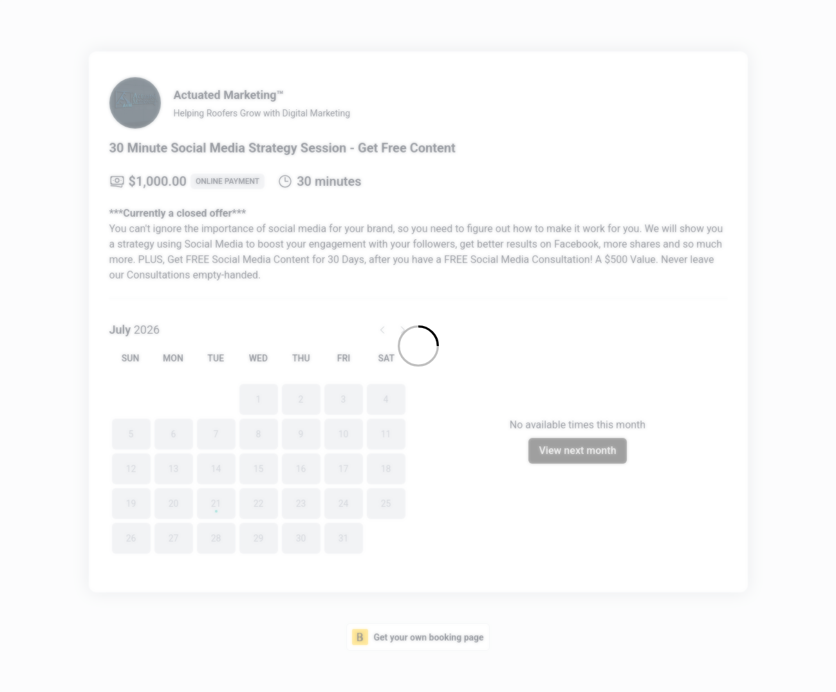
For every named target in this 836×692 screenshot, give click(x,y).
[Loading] (418, 346)
